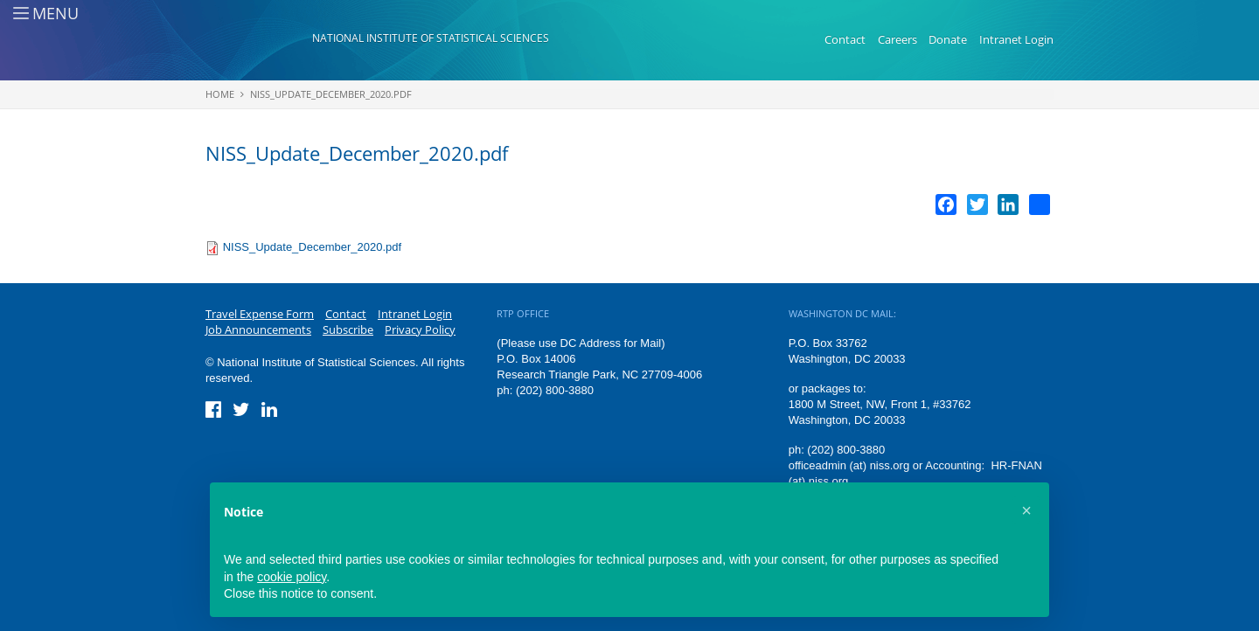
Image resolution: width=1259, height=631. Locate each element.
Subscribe (348, 329)
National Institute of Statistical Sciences (430, 38)
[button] (1026, 510)
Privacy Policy (420, 329)
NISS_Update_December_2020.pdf (331, 94)
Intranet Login (1016, 39)
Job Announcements (258, 329)
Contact (845, 39)
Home (219, 94)
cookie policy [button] (291, 577)
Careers (897, 39)
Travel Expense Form (259, 314)
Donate (948, 39)
